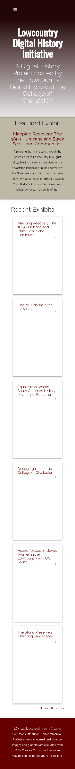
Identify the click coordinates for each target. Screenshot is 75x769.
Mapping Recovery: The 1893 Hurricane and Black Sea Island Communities (37, 138)
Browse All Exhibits (52, 708)
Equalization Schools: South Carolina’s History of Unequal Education (36, 391)
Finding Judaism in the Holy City (35, 307)
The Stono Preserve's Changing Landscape (35, 634)
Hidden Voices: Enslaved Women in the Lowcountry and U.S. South (37, 556)
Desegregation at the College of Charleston (35, 471)
